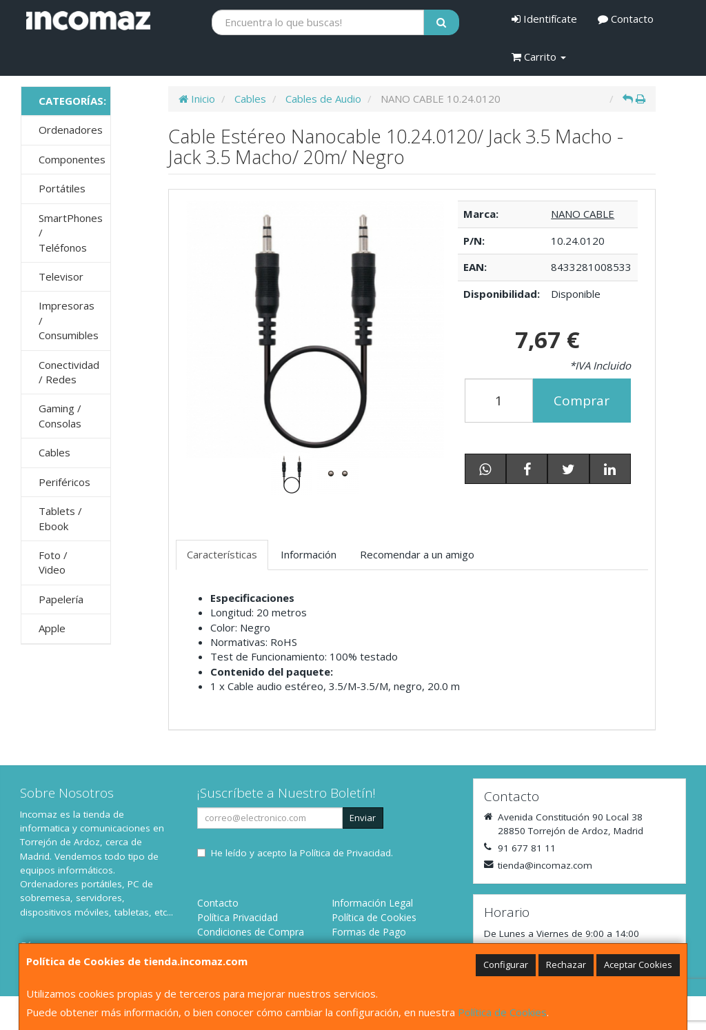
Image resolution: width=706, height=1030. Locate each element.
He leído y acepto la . (302, 853)
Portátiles (62, 188)
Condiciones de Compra (250, 931)
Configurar (505, 964)
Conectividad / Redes (69, 372)
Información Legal (372, 902)
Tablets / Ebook (60, 518)
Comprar (581, 401)
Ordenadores (71, 130)
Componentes (72, 159)
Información (308, 554)
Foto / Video (53, 562)
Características (222, 554)
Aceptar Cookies (638, 964)
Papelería (61, 599)
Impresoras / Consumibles (69, 320)
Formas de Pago (369, 931)
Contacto (626, 19)
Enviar (363, 817)
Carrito (539, 56)
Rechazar (566, 964)
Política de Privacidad (345, 853)
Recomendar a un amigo (417, 554)
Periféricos (64, 482)
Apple (52, 628)
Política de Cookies (502, 1012)
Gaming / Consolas (60, 415)
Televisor (61, 276)
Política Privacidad (237, 917)
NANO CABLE (582, 214)
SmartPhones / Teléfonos (71, 232)
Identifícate (544, 19)
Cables (54, 452)
